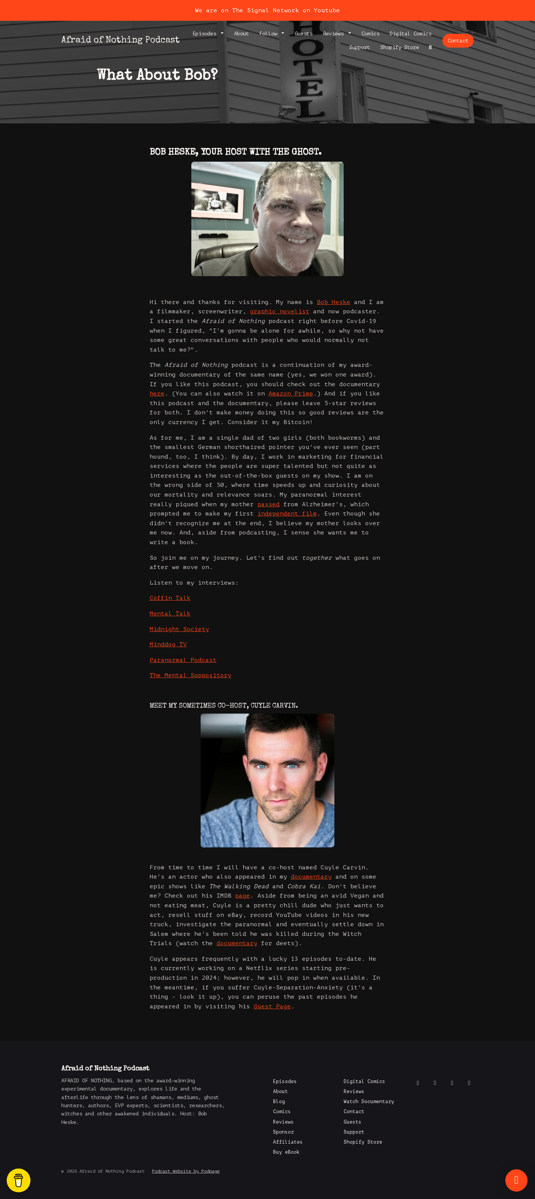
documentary (311, 876)
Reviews (335, 33)
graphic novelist (279, 311)
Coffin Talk (170, 598)
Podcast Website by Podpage (186, 1171)
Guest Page (272, 1006)
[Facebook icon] (418, 1083)
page (242, 895)
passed (268, 504)
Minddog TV (168, 644)
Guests (303, 33)
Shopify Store (399, 47)
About (241, 33)
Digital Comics (410, 33)
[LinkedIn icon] (469, 1083)
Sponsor (283, 1132)
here (157, 393)
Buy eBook (286, 1152)
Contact (458, 40)
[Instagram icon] (452, 1083)
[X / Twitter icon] (435, 1083)
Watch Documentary (369, 1101)
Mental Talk (170, 613)
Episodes (205, 33)
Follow (269, 33)
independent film (287, 513)
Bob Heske (333, 302)
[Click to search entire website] (430, 47)
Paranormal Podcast (183, 660)
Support (359, 47)
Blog (279, 1101)
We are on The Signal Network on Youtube (267, 10)
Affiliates (288, 1142)
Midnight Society (179, 629)
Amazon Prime (291, 393)
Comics (370, 33)
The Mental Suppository (190, 675)
